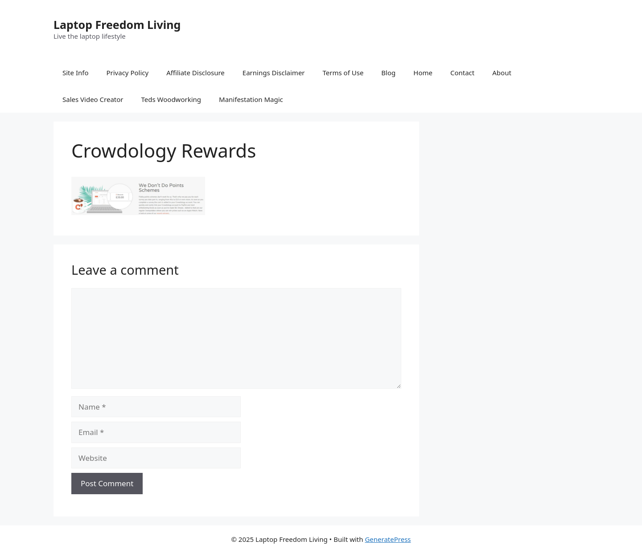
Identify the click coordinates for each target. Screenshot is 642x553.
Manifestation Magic (251, 99)
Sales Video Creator (92, 99)
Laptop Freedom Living (117, 24)
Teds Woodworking (171, 99)
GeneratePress (388, 539)
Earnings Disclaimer (274, 72)
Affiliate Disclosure (195, 72)
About (501, 72)
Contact (462, 72)
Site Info (75, 72)
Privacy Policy (127, 72)
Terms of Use (343, 72)
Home (422, 72)
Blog (388, 72)
